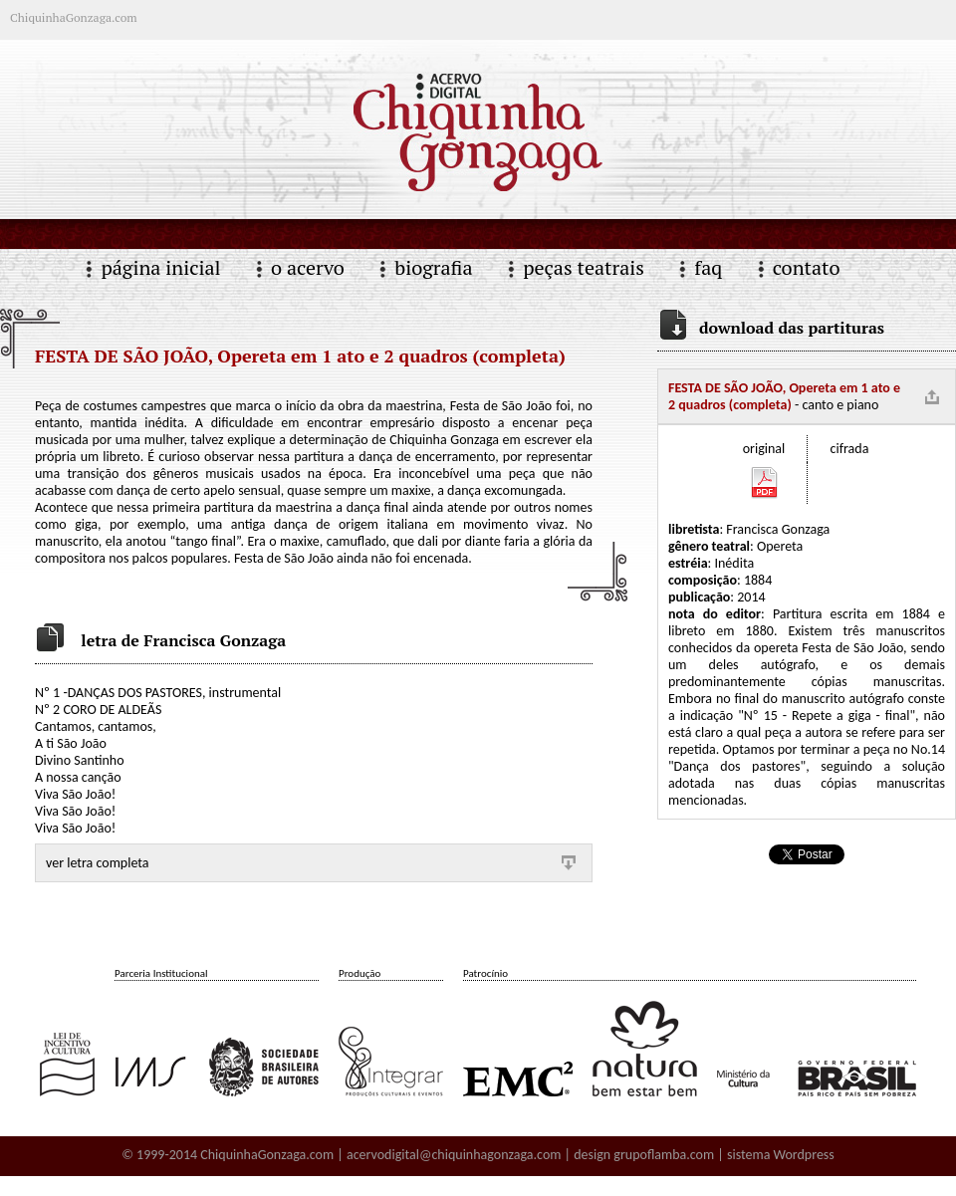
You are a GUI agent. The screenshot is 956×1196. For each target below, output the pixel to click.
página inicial (160, 267)
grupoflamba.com (663, 1154)
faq (708, 267)
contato (806, 267)
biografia (433, 267)
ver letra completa (97, 862)
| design (587, 1154)
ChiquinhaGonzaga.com (267, 1154)
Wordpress (804, 1154)
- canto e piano (784, 396)
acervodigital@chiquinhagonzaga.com (454, 1154)
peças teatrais (583, 267)
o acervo (308, 267)
